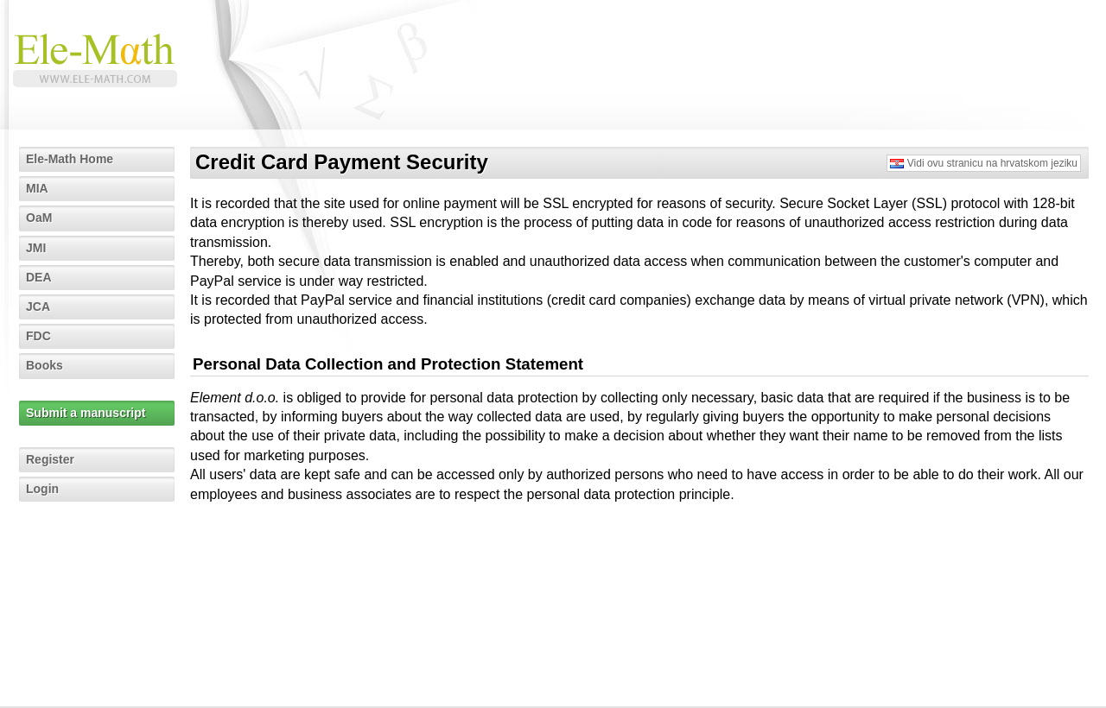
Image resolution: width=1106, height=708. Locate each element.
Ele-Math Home (69, 159)
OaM (39, 217)
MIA (37, 188)
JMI (36, 248)
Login (42, 489)
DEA (39, 277)
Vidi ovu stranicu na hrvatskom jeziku (992, 163)
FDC (38, 336)
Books (44, 365)
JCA (38, 306)
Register (50, 459)
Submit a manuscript (85, 413)
